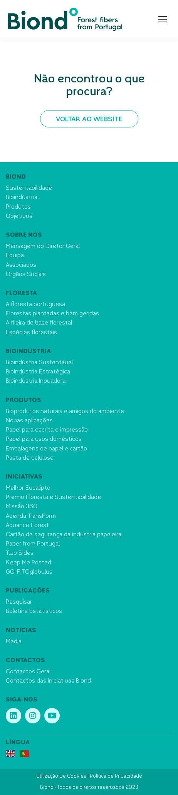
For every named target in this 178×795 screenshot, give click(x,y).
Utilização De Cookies (61, 776)
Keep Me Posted (28, 563)
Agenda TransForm (31, 516)
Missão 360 (21, 506)
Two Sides (20, 553)
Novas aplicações (29, 421)
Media (14, 642)
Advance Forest (27, 525)
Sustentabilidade (29, 188)
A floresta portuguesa (35, 304)
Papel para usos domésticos (44, 439)
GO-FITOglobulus (29, 572)
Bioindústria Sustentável (39, 363)
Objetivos (19, 216)
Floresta (21, 293)
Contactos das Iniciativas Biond (48, 681)
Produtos (18, 207)
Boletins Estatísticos (34, 611)
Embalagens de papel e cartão (46, 449)
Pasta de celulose (30, 458)
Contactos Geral (28, 672)
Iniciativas (24, 477)
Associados (21, 265)
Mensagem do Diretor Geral (43, 246)
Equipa (15, 255)
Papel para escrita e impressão (47, 430)
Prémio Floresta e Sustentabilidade (53, 497)
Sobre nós (24, 235)
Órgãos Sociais (26, 274)
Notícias (21, 630)
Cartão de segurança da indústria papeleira (63, 535)
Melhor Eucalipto (28, 488)
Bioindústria (21, 197)
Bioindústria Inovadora (35, 381)
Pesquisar (19, 602)
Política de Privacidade (116, 776)
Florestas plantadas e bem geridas (52, 314)
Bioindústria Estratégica (38, 372)
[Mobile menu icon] (162, 19)
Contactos (25, 660)
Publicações (28, 591)
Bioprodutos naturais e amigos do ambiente (65, 411)
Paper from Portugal (33, 544)
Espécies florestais (31, 332)
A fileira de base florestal (39, 323)
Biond (16, 177)
